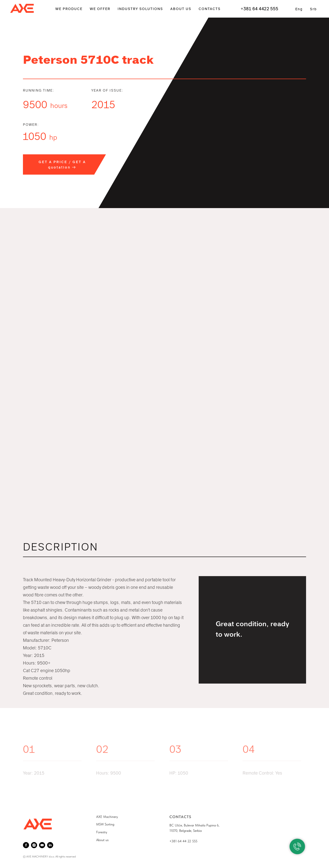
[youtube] (42, 845)
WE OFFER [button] (100, 9)
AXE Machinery (107, 817)
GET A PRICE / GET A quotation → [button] (62, 164)
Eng (299, 9)
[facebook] (26, 845)
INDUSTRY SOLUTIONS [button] (140, 9)
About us (102, 840)
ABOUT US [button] (180, 9)
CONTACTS (210, 9)
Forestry (101, 832)
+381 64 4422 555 (259, 8)
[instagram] (34, 845)
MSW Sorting (105, 824)
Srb (313, 9)
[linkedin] (50, 845)
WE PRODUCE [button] (68, 9)
